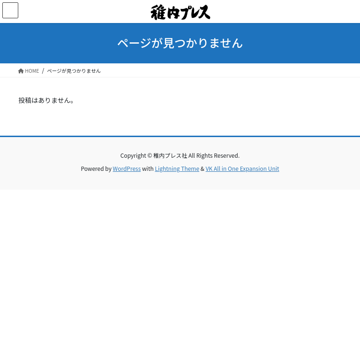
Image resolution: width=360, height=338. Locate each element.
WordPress (127, 168)
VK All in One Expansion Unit (242, 168)
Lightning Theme (177, 168)
